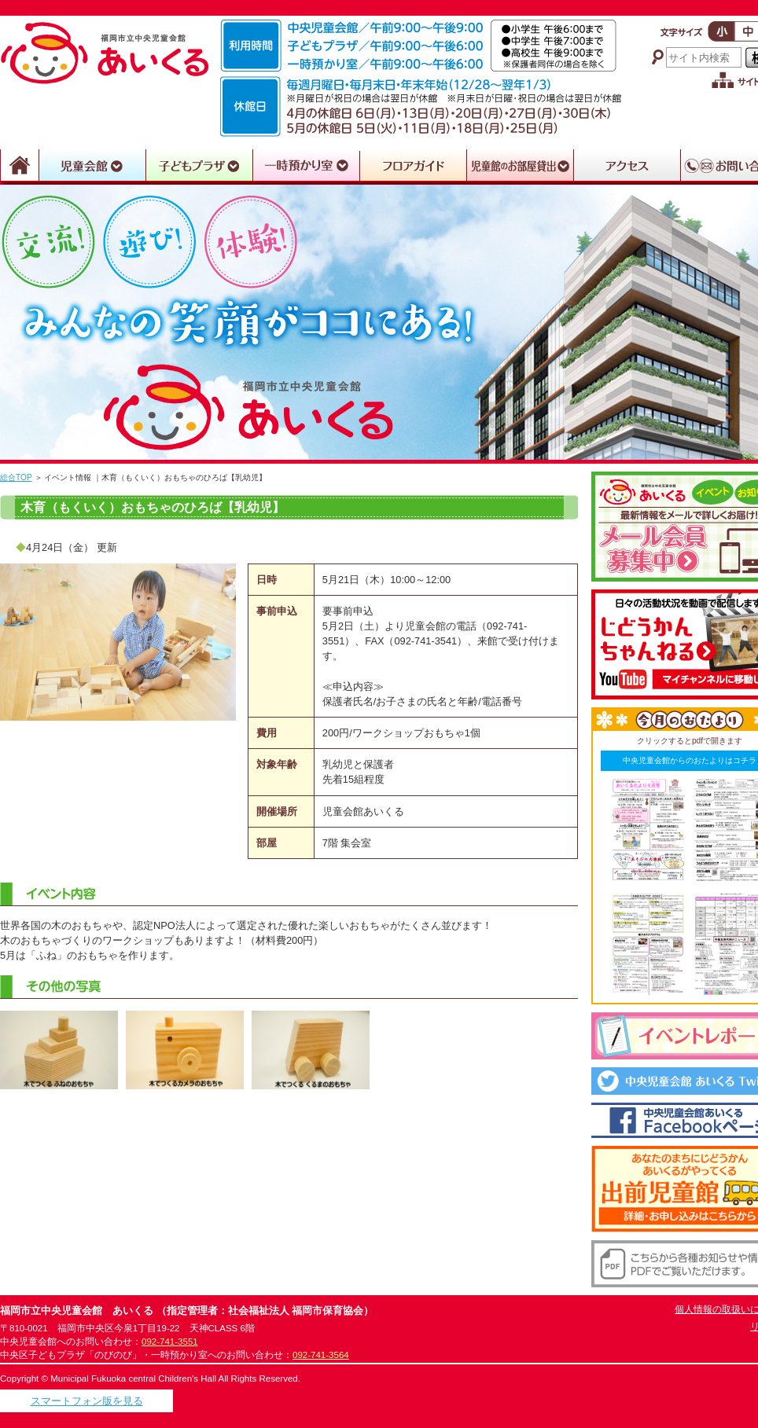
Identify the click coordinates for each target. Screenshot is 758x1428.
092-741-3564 (321, 1355)
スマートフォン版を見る (87, 1401)
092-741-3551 (170, 1341)
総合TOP (16, 477)
